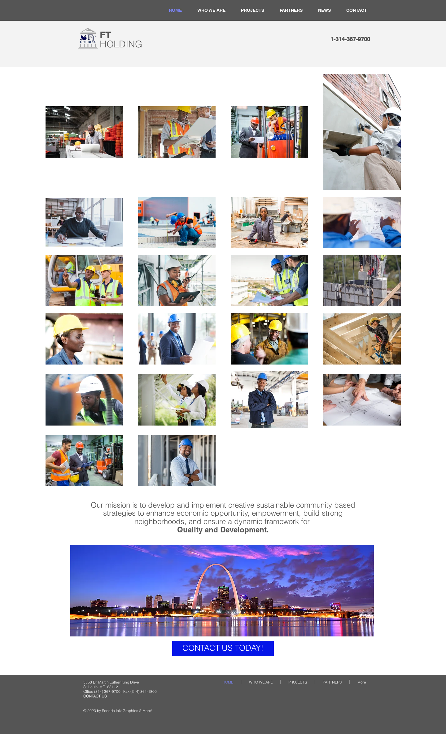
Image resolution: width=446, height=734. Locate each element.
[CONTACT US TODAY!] (223, 648)
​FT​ (121, 39)
